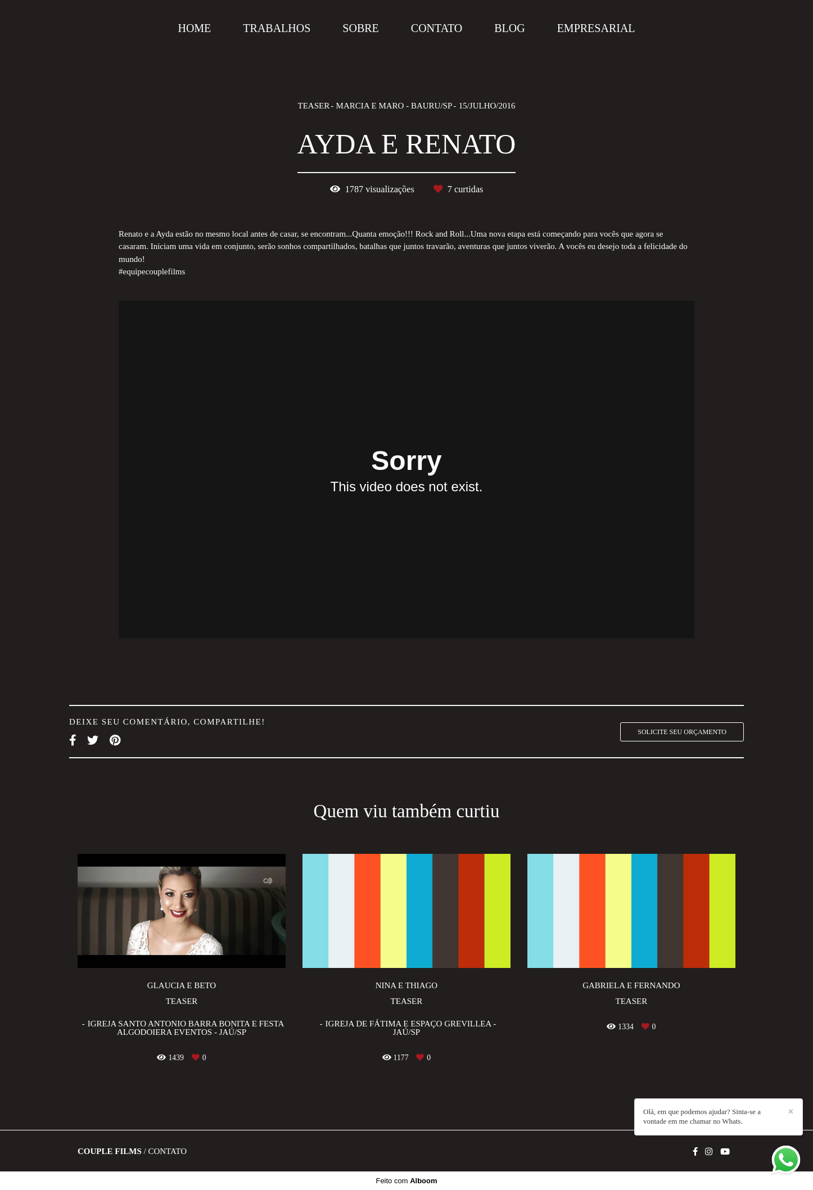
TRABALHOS (276, 28)
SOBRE (360, 28)
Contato (167, 1151)
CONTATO (436, 28)
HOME (194, 28)
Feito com (406, 1181)
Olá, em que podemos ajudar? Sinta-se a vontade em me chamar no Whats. (702, 1116)
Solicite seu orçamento (682, 732)
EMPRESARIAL (596, 28)
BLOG (509, 28)
